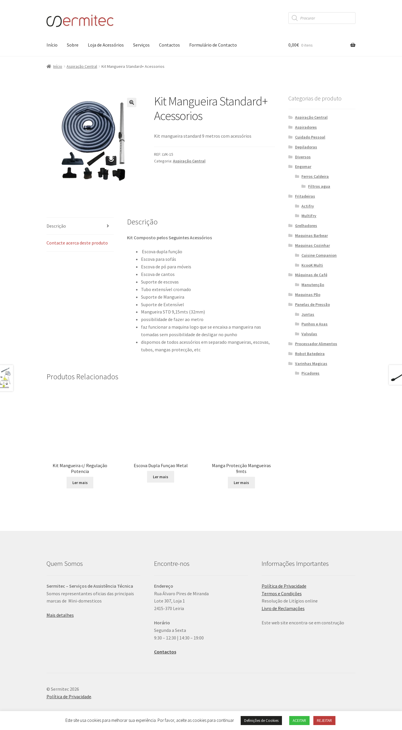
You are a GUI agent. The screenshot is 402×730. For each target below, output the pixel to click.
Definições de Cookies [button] (261, 720)
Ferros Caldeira (315, 176)
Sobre (72, 45)
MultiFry (308, 215)
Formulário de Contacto (213, 45)
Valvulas (309, 333)
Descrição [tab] (56, 226)
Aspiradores (306, 127)
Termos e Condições (282, 593)
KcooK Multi (312, 265)
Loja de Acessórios (106, 45)
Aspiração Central (82, 66)
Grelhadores (306, 225)
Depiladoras (306, 147)
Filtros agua (319, 186)
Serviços (141, 45)
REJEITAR (324, 720)
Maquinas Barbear (311, 235)
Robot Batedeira (310, 353)
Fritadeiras (305, 196)
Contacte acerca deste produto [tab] (77, 243)
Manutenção (312, 284)
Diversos (303, 157)
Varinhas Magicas (311, 363)
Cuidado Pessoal (310, 137)
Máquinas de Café (311, 274)
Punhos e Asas (314, 324)
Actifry (307, 206)
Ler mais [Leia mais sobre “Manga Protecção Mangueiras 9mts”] (241, 482)
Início (52, 45)
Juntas (307, 314)
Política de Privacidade (284, 586)
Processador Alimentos (316, 343)
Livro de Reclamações (283, 608)
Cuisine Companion (319, 255)
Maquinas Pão (307, 294)
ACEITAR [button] (299, 720)
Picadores (310, 373)
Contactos (169, 45)
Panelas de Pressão (312, 304)
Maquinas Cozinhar (312, 245)
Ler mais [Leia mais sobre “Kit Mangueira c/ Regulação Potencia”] (80, 482)
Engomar (303, 166)
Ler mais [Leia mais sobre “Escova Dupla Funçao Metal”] (160, 476)
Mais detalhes (60, 615)
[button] (131, 102)
